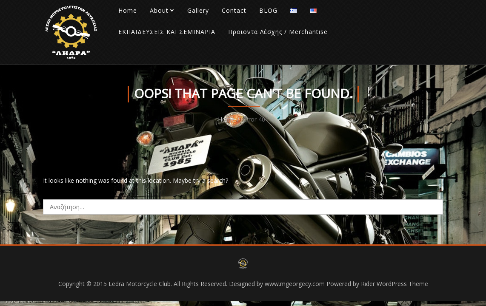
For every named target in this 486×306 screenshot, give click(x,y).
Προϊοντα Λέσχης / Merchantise (278, 32)
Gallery (198, 10)
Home (127, 10)
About (159, 10)
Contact (234, 10)
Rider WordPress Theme (394, 284)
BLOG (268, 10)
